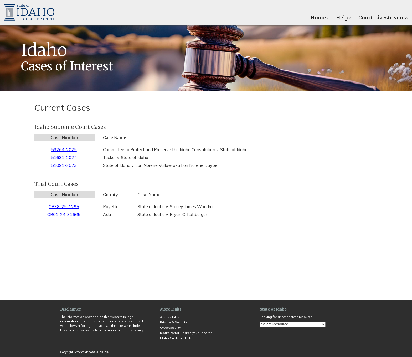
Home (319, 17)
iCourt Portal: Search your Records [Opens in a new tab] (186, 333)
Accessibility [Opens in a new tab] (169, 317)
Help (343, 17)
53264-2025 (64, 149)
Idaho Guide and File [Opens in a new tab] (176, 338)
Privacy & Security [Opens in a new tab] (173, 322)
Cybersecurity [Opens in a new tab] (170, 327)
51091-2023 (64, 165)
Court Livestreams (383, 17)
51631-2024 (64, 157)
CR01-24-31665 (63, 214)
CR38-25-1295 (64, 206)
